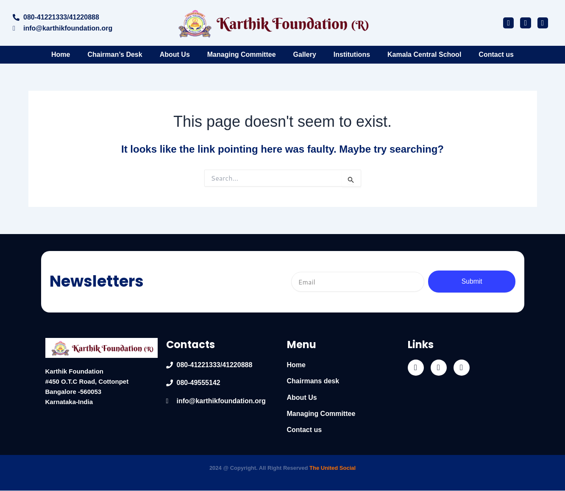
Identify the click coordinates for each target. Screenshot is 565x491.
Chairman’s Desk (114, 54)
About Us (175, 54)
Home (60, 54)
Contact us (496, 54)
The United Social (332, 468)
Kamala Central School (424, 54)
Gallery (304, 54)
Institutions (352, 54)
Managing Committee (241, 54)
